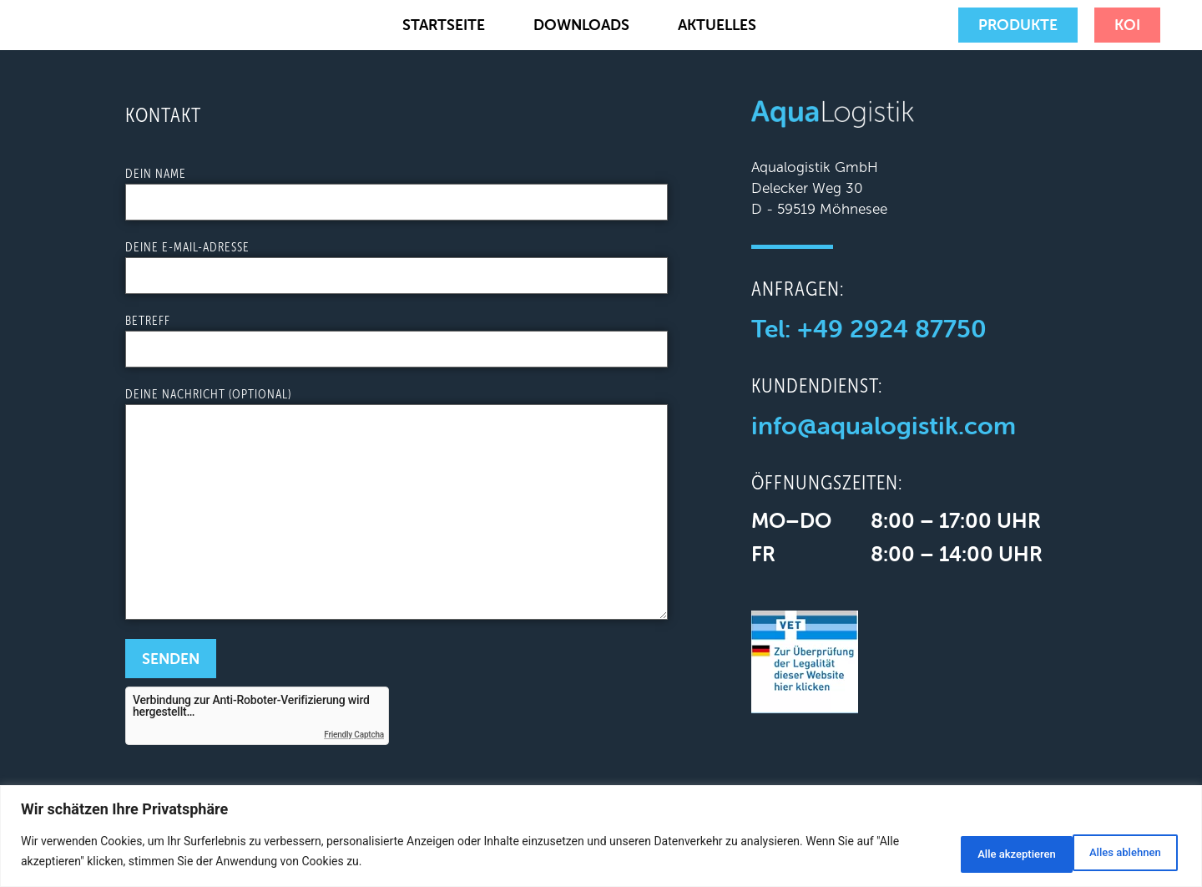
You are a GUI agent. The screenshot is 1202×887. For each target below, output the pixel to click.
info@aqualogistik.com (883, 425)
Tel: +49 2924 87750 (869, 328)
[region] (601, 837)
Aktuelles (717, 24)
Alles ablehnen (980, 852)
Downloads (581, 24)
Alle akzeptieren (1115, 852)
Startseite (443, 24)
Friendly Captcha (354, 734)
